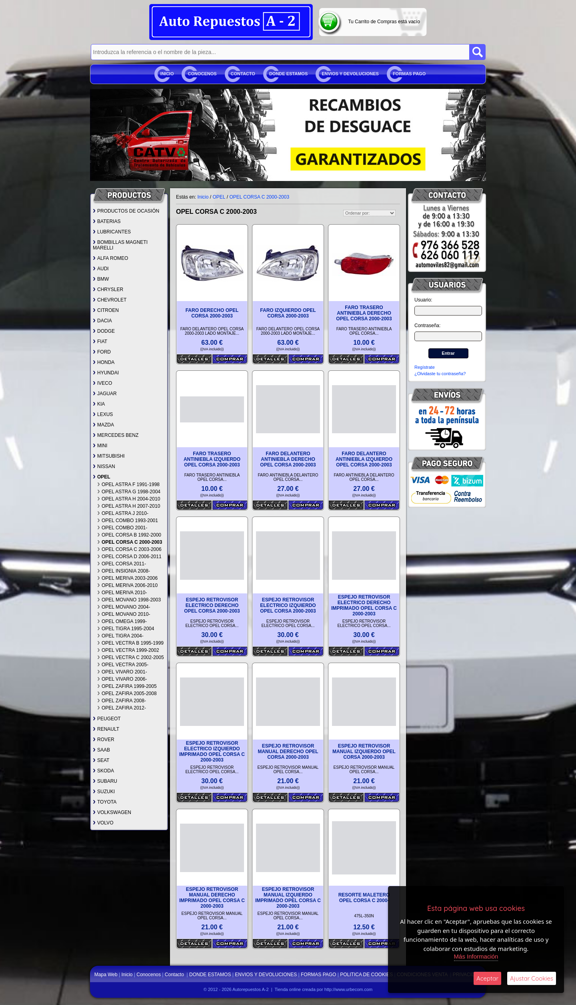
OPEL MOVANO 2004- (123, 607)
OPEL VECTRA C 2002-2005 (130, 657)
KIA (99, 404)
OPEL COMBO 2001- (122, 528)
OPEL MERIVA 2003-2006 (127, 578)
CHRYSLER (108, 289)
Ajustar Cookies (531, 978)
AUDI (101, 268)
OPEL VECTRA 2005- (122, 664)
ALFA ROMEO (110, 258)
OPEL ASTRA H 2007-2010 (128, 506)
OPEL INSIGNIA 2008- (123, 571)
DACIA (102, 321)
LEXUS (103, 414)
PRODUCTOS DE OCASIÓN (126, 211)
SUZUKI (104, 791)
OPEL (101, 477)
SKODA (103, 771)
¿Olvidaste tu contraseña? (440, 373)
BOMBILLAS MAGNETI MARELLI (120, 245)
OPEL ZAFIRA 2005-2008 (127, 693)
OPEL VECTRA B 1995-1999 (130, 643)
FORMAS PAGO (409, 73)
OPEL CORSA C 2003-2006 (129, 549)
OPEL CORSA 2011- (121, 564)
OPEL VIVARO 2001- (122, 672)
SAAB (101, 750)
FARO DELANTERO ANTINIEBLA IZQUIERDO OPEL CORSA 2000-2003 (364, 459)
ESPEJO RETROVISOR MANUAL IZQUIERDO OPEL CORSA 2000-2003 (364, 751)
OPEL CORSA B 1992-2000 (129, 535)
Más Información (476, 956)
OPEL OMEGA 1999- (122, 621)
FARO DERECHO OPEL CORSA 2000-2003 (212, 313)
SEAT (101, 760)
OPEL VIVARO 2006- (122, 679)
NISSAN (104, 466)
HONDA (103, 362)
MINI (100, 445)
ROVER (103, 739)
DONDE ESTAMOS (288, 73)
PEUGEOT (107, 719)
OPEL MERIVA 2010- (122, 592)
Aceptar (487, 978)
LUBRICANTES (112, 232)
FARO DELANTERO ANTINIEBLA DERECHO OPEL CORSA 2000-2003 (288, 459)
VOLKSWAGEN (112, 812)
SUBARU (105, 781)
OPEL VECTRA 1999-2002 (128, 650)
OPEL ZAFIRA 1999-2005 (127, 686)
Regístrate (424, 367)
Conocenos (202, 73)
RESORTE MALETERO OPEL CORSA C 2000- (364, 897)
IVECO (102, 383)
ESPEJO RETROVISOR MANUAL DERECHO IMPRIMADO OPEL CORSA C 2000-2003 (212, 897)
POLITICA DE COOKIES (366, 974)
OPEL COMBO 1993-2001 (127, 520)
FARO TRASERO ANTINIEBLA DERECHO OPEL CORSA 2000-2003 (364, 313)
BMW (101, 279)
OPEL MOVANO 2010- (123, 614)
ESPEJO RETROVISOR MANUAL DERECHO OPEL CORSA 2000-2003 (288, 751)
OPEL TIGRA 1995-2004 (125, 628)
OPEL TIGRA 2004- (120, 636)
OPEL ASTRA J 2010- (122, 513)
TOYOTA (104, 802)
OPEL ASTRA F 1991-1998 (128, 484)
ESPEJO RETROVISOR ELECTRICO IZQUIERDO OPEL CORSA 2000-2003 (288, 605)
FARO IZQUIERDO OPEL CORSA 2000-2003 (288, 313)
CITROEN (106, 310)
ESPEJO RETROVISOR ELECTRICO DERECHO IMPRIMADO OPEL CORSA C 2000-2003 (364, 605)
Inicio (167, 73)
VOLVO (103, 823)
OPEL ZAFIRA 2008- (121, 701)
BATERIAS (106, 221)
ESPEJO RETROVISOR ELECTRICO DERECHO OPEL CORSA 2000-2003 (212, 605)
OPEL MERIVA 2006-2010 (127, 585)
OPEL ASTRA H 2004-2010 (128, 499)
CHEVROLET (109, 300)
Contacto (243, 73)
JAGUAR (105, 393)
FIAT (100, 341)
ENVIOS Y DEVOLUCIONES (350, 73)
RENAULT (106, 729)
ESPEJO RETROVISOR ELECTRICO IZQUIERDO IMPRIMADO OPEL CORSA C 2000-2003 (212, 751)
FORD (102, 352)
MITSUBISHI (109, 456)
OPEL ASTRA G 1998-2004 (128, 491)
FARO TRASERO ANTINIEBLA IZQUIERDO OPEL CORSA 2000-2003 (212, 459)
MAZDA (103, 425)
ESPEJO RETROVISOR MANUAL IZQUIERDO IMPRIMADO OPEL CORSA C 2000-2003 (288, 897)
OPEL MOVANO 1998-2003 (129, 600)
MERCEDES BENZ (115, 435)
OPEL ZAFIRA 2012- (121, 708)
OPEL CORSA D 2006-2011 (129, 556)
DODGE (104, 331)
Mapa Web (106, 974)
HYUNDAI (106, 373)
